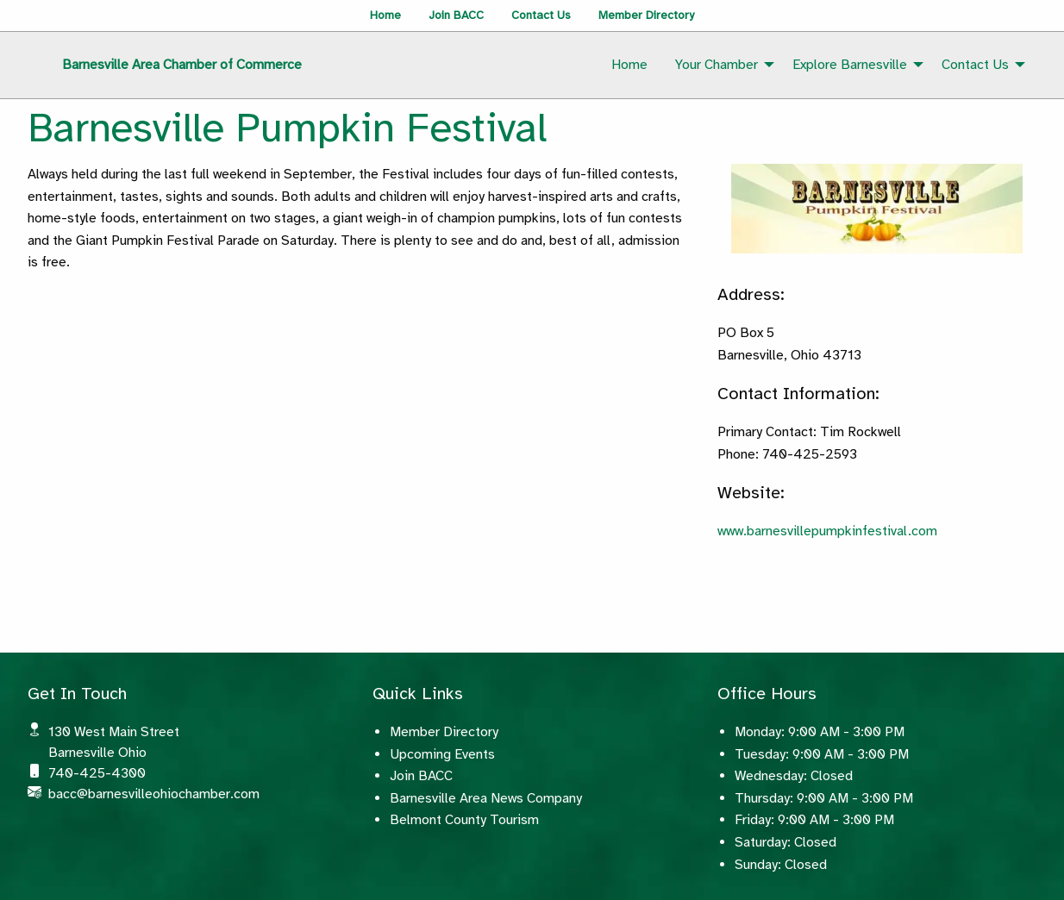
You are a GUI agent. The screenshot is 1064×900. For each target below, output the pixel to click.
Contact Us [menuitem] (975, 64)
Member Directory (646, 15)
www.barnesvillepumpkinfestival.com (827, 531)
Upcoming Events (442, 754)
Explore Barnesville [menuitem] (849, 64)
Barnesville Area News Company (486, 798)
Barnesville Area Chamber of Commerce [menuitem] (182, 64)
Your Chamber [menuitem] (716, 64)
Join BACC (456, 15)
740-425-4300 (97, 773)
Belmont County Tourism (464, 819)
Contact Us (541, 15)
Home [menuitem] (629, 64)
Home (385, 15)
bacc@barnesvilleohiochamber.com (154, 794)
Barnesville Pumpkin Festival (287, 127)
